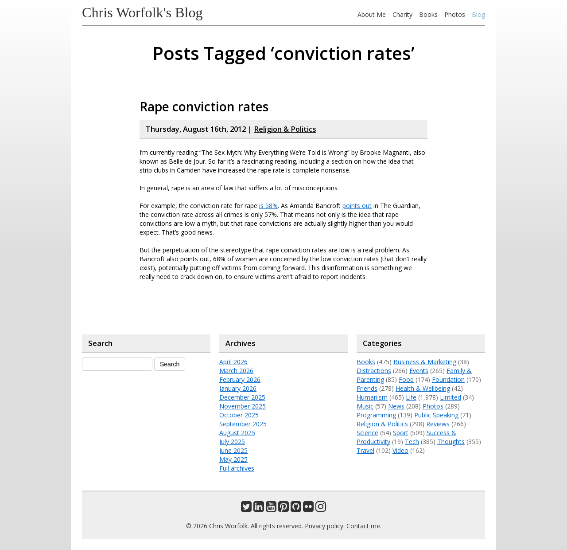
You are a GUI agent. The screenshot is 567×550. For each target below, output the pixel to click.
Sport (400, 432)
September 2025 (243, 424)
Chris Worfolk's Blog (142, 12)
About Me (371, 14)
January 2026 (237, 388)
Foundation (448, 379)
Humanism (372, 397)
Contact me (363, 526)
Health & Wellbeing (423, 388)
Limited (450, 397)
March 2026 (236, 370)
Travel (365, 450)
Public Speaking (436, 415)
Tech (412, 441)
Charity (402, 14)
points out (357, 205)
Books (428, 14)
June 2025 (233, 450)
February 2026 (239, 379)
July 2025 (232, 441)
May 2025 (233, 459)
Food (406, 379)
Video (400, 450)
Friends (367, 388)
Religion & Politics (285, 129)
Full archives (236, 468)
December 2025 (242, 397)
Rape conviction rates (204, 106)
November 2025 (242, 406)
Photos (454, 14)
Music (365, 406)
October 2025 (239, 415)
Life (411, 397)
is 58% (268, 205)
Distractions (374, 370)
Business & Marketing (424, 362)
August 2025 (237, 432)
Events (418, 370)
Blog (478, 14)
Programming (376, 415)
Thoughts (451, 441)
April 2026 (233, 362)
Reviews (438, 424)
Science (367, 432)
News (396, 406)
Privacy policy (324, 526)
